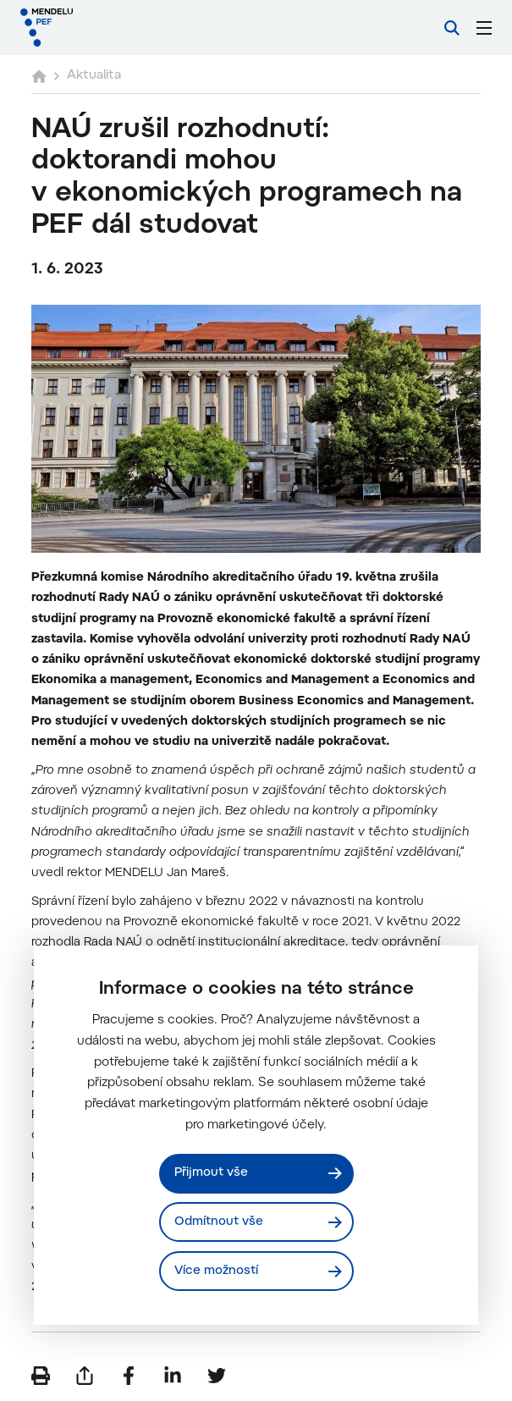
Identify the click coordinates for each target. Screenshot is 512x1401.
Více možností (216, 1271)
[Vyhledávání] (452, 28)
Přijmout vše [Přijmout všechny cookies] (211, 1173)
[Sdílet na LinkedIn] (172, 1375)
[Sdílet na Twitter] (216, 1375)
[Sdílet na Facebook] (128, 1375)
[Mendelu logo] (107, 27)
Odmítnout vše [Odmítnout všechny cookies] (218, 1222)
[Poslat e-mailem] (84, 1375)
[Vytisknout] (40, 1375)
